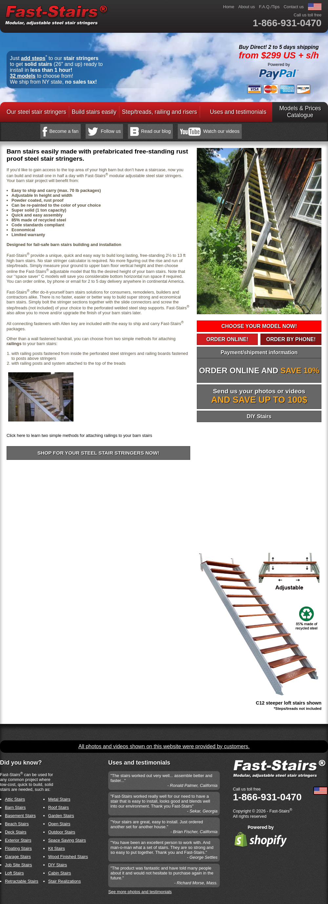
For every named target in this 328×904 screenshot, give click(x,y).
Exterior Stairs (18, 840)
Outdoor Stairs (61, 832)
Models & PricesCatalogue (300, 111)
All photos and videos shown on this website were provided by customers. (164, 746)
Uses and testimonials (238, 112)
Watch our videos (221, 131)
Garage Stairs (18, 856)
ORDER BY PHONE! (291, 339)
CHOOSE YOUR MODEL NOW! (259, 326)
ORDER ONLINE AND (259, 370)
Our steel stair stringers (36, 112)
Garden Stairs (61, 815)
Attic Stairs (15, 799)
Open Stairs (59, 823)
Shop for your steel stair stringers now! (98, 453)
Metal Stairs (59, 799)
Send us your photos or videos (259, 396)
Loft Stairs (14, 873)
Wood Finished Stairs (68, 856)
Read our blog (156, 131)
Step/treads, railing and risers (159, 112)
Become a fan (64, 131)
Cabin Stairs (59, 873)
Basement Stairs (20, 815)
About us (246, 6)
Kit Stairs (56, 848)
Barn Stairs (15, 807)
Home (228, 6)
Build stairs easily (94, 112)
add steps (33, 58)
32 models (22, 76)
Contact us (294, 6)
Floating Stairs (18, 848)
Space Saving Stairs (67, 840)
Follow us (111, 131)
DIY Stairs (259, 416)
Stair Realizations (64, 881)
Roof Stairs (58, 807)
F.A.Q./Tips (269, 6)
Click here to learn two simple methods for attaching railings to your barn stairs (79, 435)
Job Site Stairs (18, 864)
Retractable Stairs (21, 881)
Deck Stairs (15, 832)
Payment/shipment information (259, 352)
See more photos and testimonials (140, 891)
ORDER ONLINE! (227, 339)
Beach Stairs (17, 823)
